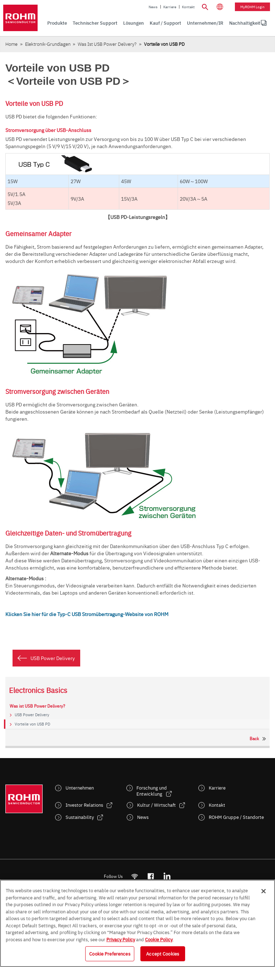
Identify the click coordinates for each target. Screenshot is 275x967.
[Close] (263, 891)
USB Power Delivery (52, 657)
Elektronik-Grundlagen (48, 44)
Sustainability (80, 817)
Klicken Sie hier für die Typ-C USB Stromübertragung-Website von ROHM (86, 613)
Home (11, 44)
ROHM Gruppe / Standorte (236, 817)
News (153, 7)
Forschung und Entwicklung (151, 791)
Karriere (169, 7)
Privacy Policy (120, 939)
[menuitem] (244, 23)
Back (254, 738)
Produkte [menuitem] (57, 22)
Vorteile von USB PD (32, 724)
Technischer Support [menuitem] (95, 22)
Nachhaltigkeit (244, 22)
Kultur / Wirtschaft (156, 805)
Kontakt (188, 7)
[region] (137, 923)
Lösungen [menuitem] (133, 22)
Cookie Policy (159, 939)
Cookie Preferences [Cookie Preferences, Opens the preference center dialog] (109, 953)
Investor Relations (84, 805)
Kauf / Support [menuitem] (165, 22)
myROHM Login (252, 6)
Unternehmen (80, 788)
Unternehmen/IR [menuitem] (205, 22)
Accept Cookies (162, 953)
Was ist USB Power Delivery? (107, 44)
